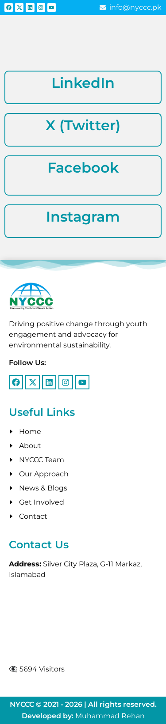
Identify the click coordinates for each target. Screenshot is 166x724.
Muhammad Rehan (110, 716)
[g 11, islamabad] (83, 622)
